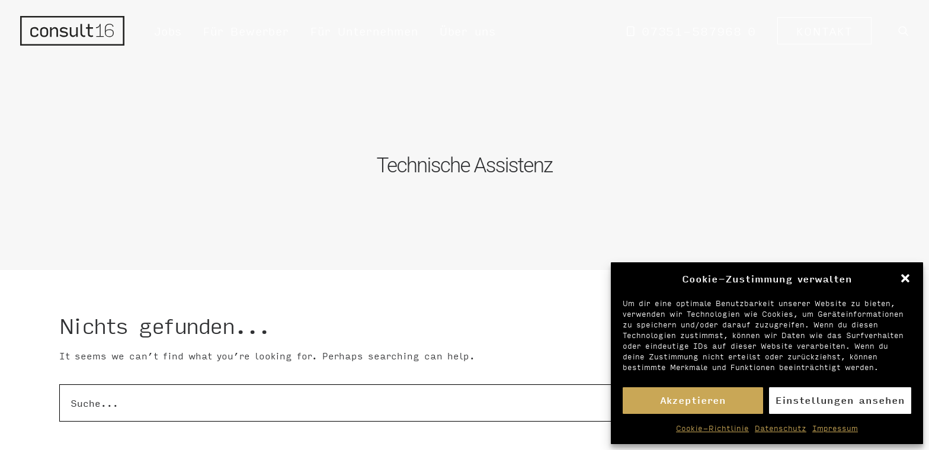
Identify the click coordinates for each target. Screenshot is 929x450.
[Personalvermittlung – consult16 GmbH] (72, 31)
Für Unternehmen (364, 31)
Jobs (168, 31)
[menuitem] (168, 31)
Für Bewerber (246, 31)
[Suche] (464, 398)
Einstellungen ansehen (840, 400)
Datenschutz (780, 428)
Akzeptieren (693, 400)
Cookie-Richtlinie (712, 428)
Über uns (468, 31)
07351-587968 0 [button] (699, 31)
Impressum (835, 428)
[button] (905, 278)
